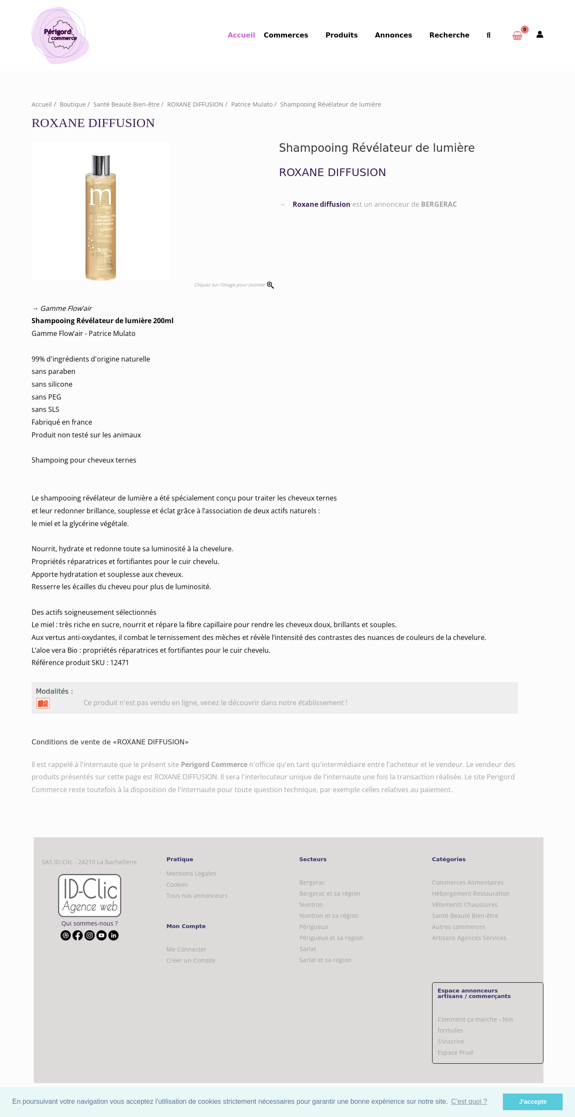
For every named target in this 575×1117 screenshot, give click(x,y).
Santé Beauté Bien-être (127, 104)
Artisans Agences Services (469, 938)
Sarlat (307, 949)
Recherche (454, 35)
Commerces (301, 35)
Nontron (311, 904)
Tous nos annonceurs (197, 895)
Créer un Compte (190, 960)
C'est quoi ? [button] (469, 1101)
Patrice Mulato (257, 104)
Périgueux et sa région (331, 938)
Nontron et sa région (329, 916)
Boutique (73, 104)
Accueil (259, 35)
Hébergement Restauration (471, 893)
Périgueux (313, 927)
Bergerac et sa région (329, 893)
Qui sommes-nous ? (89, 923)
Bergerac (312, 882)
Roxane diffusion (322, 203)
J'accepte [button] (533, 1101)
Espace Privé (455, 1052)
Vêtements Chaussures (465, 904)
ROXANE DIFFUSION (198, 104)
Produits (353, 35)
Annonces (402, 35)
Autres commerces (458, 927)
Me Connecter (186, 949)
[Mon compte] (539, 35)
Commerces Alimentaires (468, 882)
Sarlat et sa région (325, 960)
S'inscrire (451, 1041)
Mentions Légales (191, 873)
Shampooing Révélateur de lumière (337, 104)
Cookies (177, 884)
